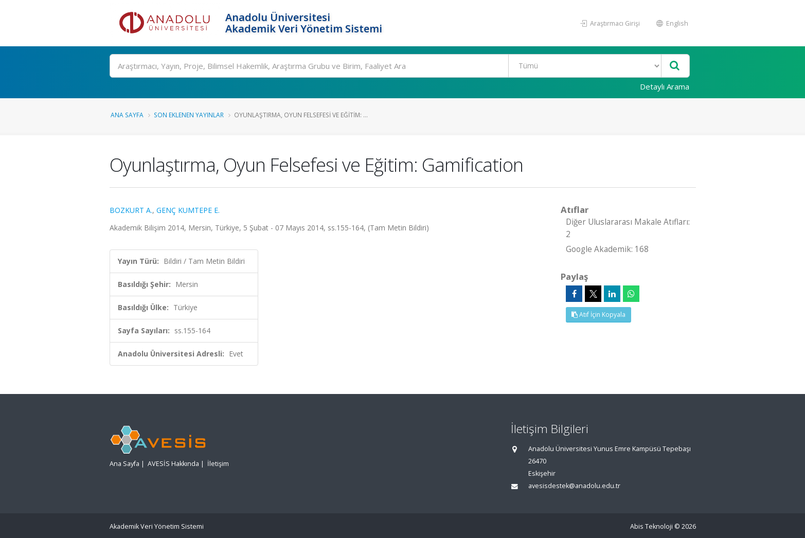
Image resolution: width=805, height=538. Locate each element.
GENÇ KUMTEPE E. (188, 210)
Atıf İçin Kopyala (598, 314)
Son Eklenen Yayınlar (189, 115)
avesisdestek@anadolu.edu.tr (574, 485)
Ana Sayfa (127, 115)
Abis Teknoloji (651, 526)
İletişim (218, 463)
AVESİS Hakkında (173, 463)
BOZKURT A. (131, 210)
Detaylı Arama (664, 86)
